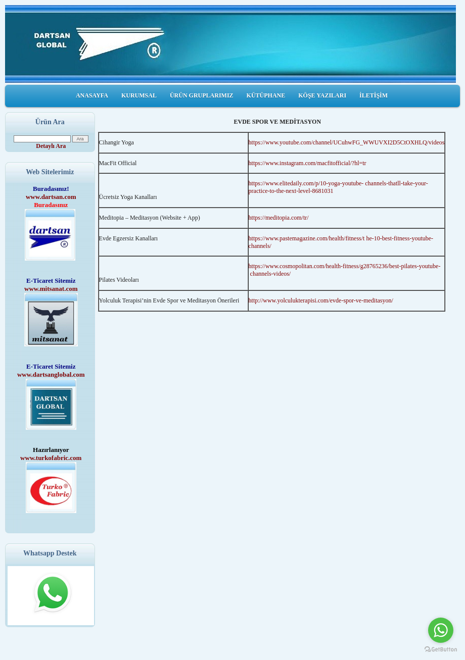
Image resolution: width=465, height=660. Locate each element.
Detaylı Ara (51, 145)
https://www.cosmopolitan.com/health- (296, 266)
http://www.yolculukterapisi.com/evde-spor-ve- (306, 300)
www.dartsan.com (51, 196)
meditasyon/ (378, 300)
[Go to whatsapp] (440, 630)
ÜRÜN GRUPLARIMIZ (202, 95)
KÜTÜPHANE (266, 95)
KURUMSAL (139, 95)
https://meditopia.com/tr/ (279, 217)
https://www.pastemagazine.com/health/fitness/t (307, 238)
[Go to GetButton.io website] (441, 649)
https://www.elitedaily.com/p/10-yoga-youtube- (306, 183)
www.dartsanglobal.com (51, 374)
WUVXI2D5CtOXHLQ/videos (406, 142)
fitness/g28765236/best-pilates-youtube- (391, 266)
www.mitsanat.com (50, 288)
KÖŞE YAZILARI (322, 95)
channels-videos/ (270, 273)
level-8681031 (315, 190)
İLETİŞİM (373, 95)
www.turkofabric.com (50, 458)
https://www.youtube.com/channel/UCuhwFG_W (309, 142)
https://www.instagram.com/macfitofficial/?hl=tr (307, 163)
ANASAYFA (92, 95)
